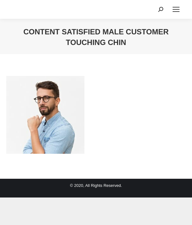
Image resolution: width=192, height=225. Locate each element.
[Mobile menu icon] (176, 9)
